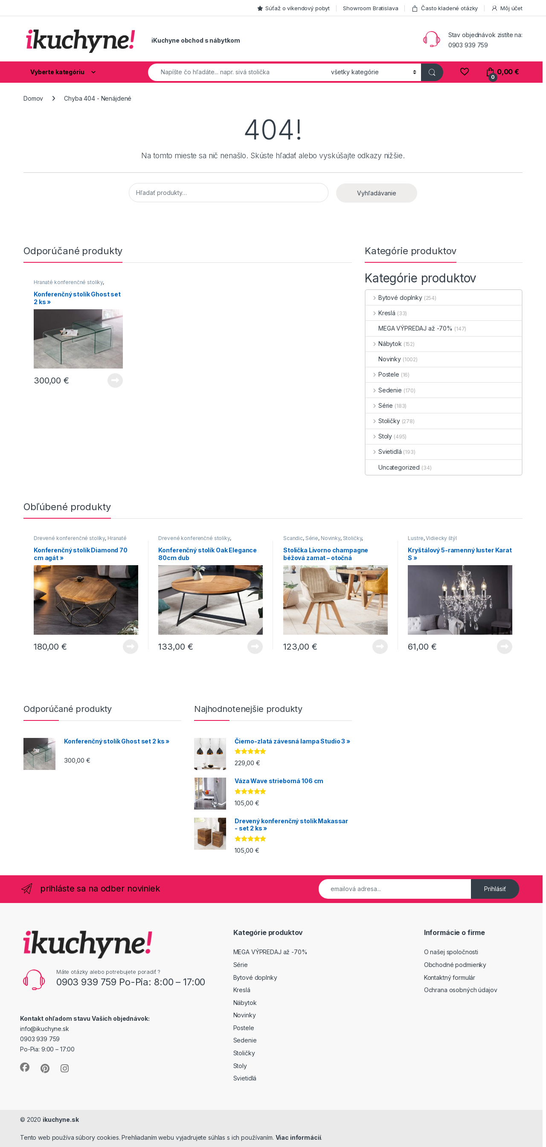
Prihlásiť (495, 888)
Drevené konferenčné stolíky (69, 538)
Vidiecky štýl (441, 538)
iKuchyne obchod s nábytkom (195, 40)
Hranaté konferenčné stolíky (68, 282)
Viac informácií (298, 1137)
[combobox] (237, 72)
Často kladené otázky (444, 8)
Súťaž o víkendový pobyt (293, 8)
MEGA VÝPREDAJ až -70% (409, 328)
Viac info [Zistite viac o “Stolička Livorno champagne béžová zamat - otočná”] (380, 646)
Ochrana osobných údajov (460, 989)
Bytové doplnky (394, 297)
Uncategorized (393, 467)
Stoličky (383, 420)
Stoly (379, 436)
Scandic (293, 538)
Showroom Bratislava (370, 8)
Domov (33, 98)
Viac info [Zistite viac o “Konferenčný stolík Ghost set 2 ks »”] (115, 380)
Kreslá (380, 313)
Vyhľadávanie (376, 193)
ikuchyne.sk (60, 1119)
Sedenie (384, 390)
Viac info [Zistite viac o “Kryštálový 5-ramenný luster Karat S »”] (504, 646)
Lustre (415, 538)
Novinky (383, 359)
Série (379, 405)
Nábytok (384, 343)
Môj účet (507, 8)
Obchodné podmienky (455, 964)
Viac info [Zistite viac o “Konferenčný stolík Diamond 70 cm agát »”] (130, 646)
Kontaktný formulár (449, 977)
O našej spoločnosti (451, 951)
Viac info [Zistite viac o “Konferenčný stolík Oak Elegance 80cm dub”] (255, 646)
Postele (382, 374)
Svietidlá (384, 451)
